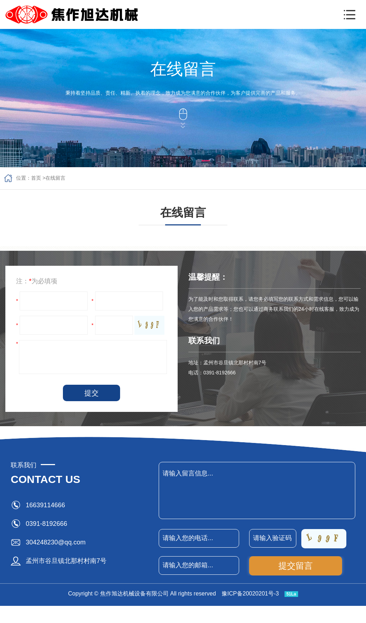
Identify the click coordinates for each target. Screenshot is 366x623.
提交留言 (295, 565)
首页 (36, 178)
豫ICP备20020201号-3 (250, 593)
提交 (91, 393)
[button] (349, 14)
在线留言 (55, 178)
